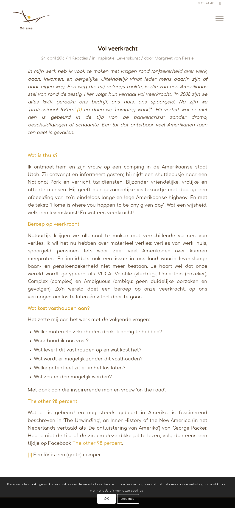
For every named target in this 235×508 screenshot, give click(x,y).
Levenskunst (128, 58)
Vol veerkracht (117, 48)
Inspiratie (106, 58)
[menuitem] (218, 18)
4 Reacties (78, 58)
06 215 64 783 (206, 3)
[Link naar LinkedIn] (220, 3)
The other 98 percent (97, 443)
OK (106, 498)
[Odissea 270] (31, 18)
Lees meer (128, 498)
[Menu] (218, 18)
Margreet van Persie (174, 58)
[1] (30, 454)
